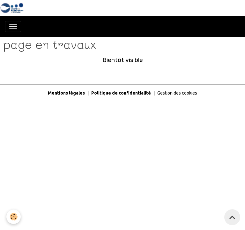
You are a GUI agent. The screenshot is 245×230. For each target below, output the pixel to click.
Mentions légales (66, 93)
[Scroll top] (232, 217)
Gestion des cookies (177, 93)
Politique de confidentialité (121, 93)
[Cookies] (13, 217)
